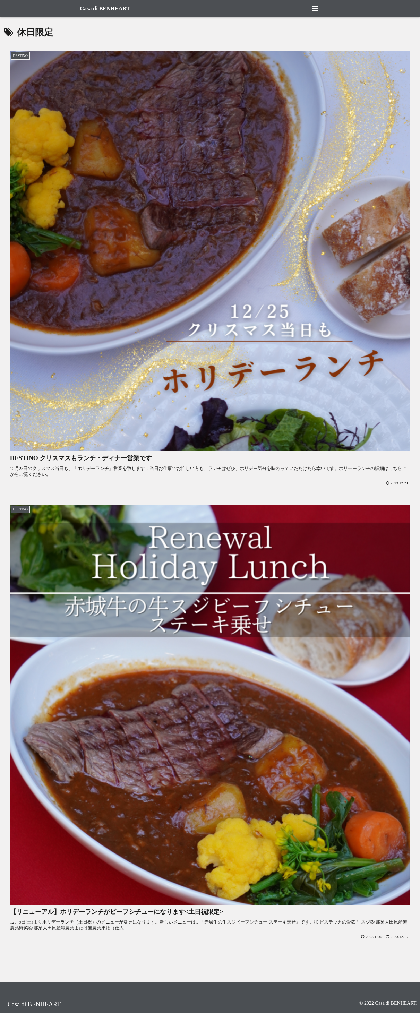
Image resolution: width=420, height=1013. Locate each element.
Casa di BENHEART (105, 8)
